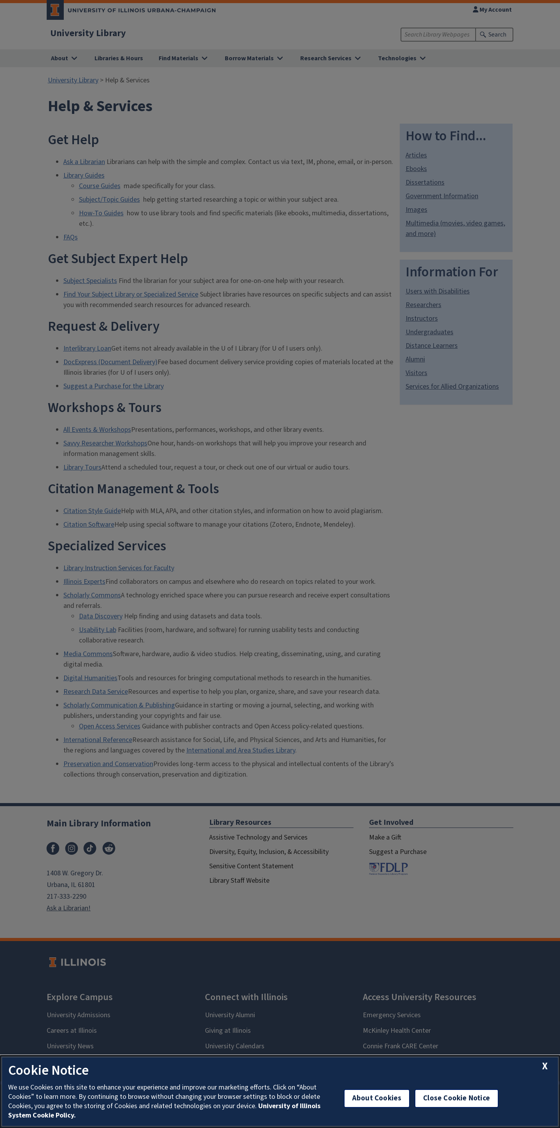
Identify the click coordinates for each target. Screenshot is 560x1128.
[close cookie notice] (545, 1066)
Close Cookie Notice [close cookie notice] (456, 1098)
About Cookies (376, 1098)
